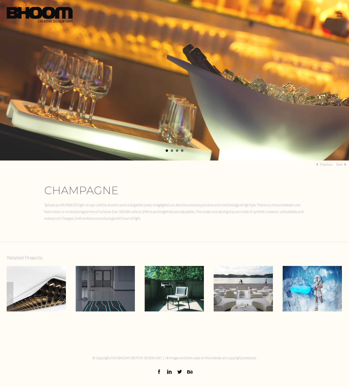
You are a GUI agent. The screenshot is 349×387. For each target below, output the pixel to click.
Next (339, 164)
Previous (326, 164)
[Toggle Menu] (339, 15)
